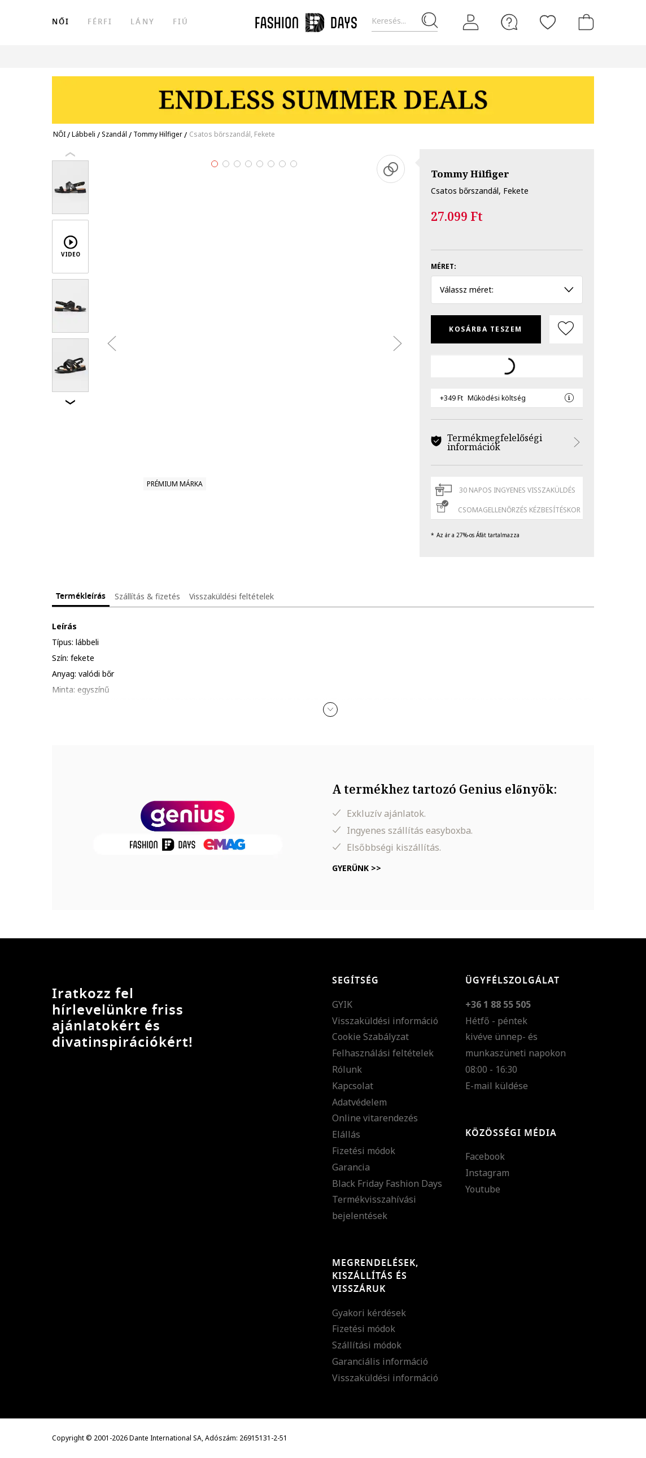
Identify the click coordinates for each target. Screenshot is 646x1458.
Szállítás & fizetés (147, 596)
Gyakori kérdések (369, 1313)
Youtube (482, 1189)
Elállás (346, 1134)
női (60, 21)
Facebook (485, 1156)
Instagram (487, 1173)
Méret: (443, 266)
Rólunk (347, 1069)
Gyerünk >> (356, 868)
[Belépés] (471, 22)
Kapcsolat (352, 1086)
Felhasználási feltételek (383, 1053)
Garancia (351, 1167)
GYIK (342, 1004)
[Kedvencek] (547, 22)
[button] (330, 709)
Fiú (181, 21)
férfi (100, 21)
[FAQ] (509, 22)
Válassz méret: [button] (507, 289)
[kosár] (584, 22)
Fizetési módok (363, 1150)
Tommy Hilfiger (470, 173)
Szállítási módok (366, 1345)
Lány (142, 21)
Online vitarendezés (375, 1118)
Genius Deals (436, 56)
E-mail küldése (496, 1086)
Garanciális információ (380, 1361)
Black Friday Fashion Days (387, 1183)
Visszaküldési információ (385, 1021)
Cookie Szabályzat (370, 1036)
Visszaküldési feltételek (231, 596)
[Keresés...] (405, 21)
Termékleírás (81, 596)
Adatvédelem (359, 1102)
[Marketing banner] (323, 94)
